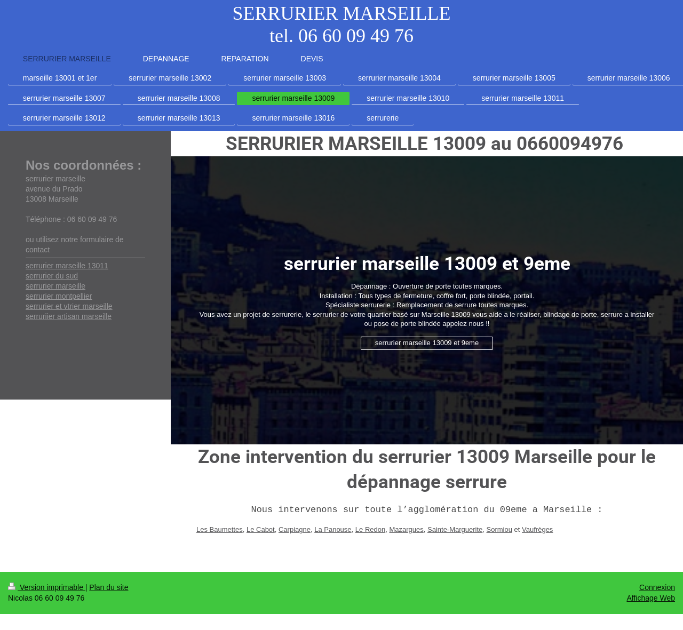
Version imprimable (46, 587)
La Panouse (332, 529)
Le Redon (370, 529)
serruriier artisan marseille (69, 316)
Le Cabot (261, 529)
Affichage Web (650, 598)
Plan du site (108, 587)
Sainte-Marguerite (454, 529)
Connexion (657, 587)
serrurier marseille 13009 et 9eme (427, 343)
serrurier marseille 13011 (67, 265)
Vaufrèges (537, 529)
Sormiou (499, 529)
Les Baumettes (219, 529)
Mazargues (406, 529)
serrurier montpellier (59, 296)
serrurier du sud (52, 276)
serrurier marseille (55, 286)
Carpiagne (295, 529)
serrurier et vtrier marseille (69, 306)
